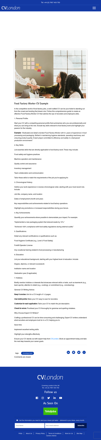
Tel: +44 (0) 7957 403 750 (50, 2)
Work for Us (69, 433)
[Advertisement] (50, 27)
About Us (29, 433)
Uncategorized (27, 353)
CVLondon (55, 339)
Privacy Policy (40, 433)
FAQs (20, 433)
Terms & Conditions (54, 433)
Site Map (79, 433)
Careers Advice (51, 436)
